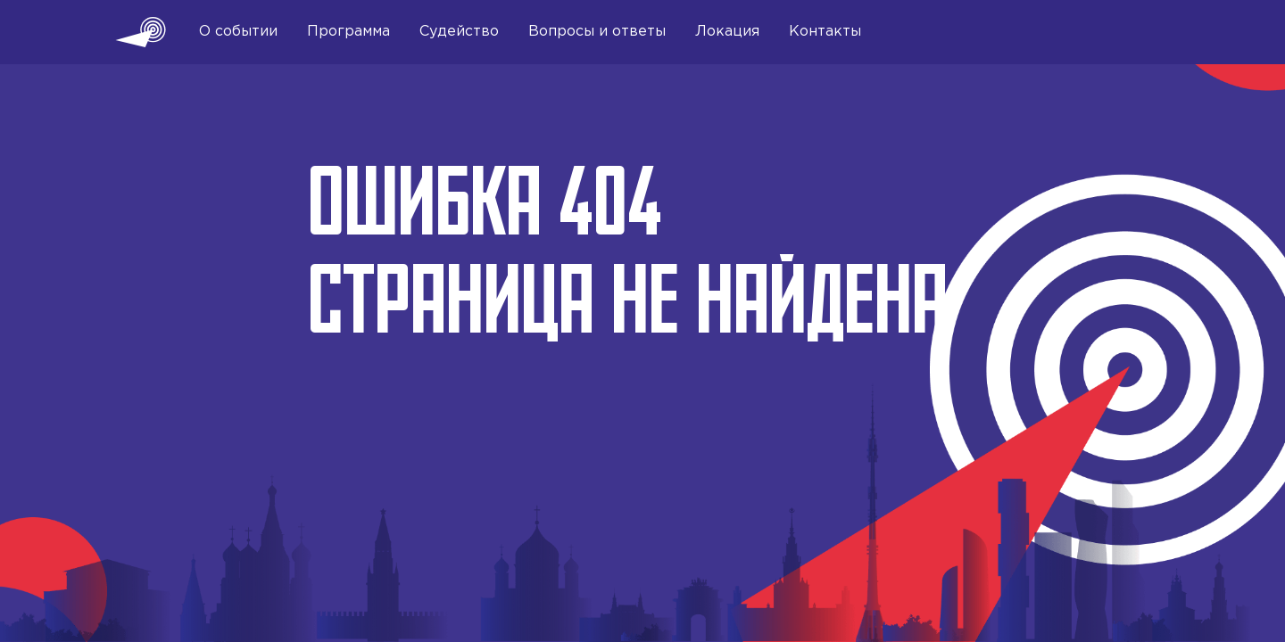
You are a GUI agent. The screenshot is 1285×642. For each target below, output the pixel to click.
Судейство (459, 31)
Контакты (825, 31)
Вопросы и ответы (597, 31)
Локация (727, 31)
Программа (348, 31)
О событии (238, 31)
